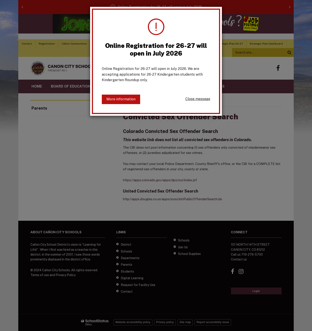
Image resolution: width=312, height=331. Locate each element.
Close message (197, 99)
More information (121, 99)
